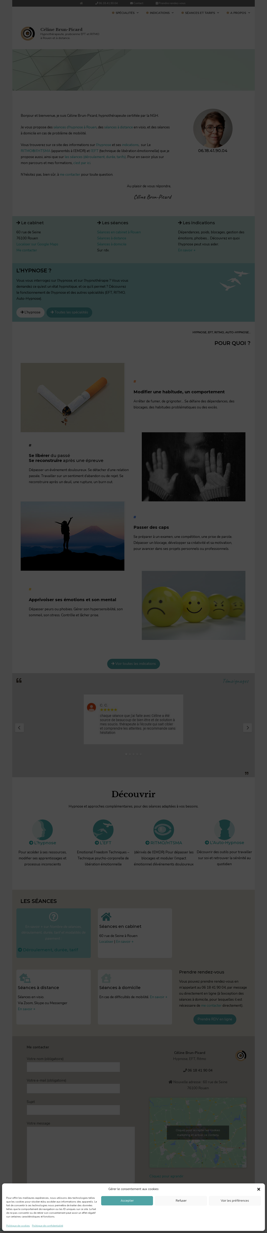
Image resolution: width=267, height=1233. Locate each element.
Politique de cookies (18, 1225)
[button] (259, 1189)
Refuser (181, 1201)
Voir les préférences (235, 1201)
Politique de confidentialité (47, 1225)
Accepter (127, 1201)
